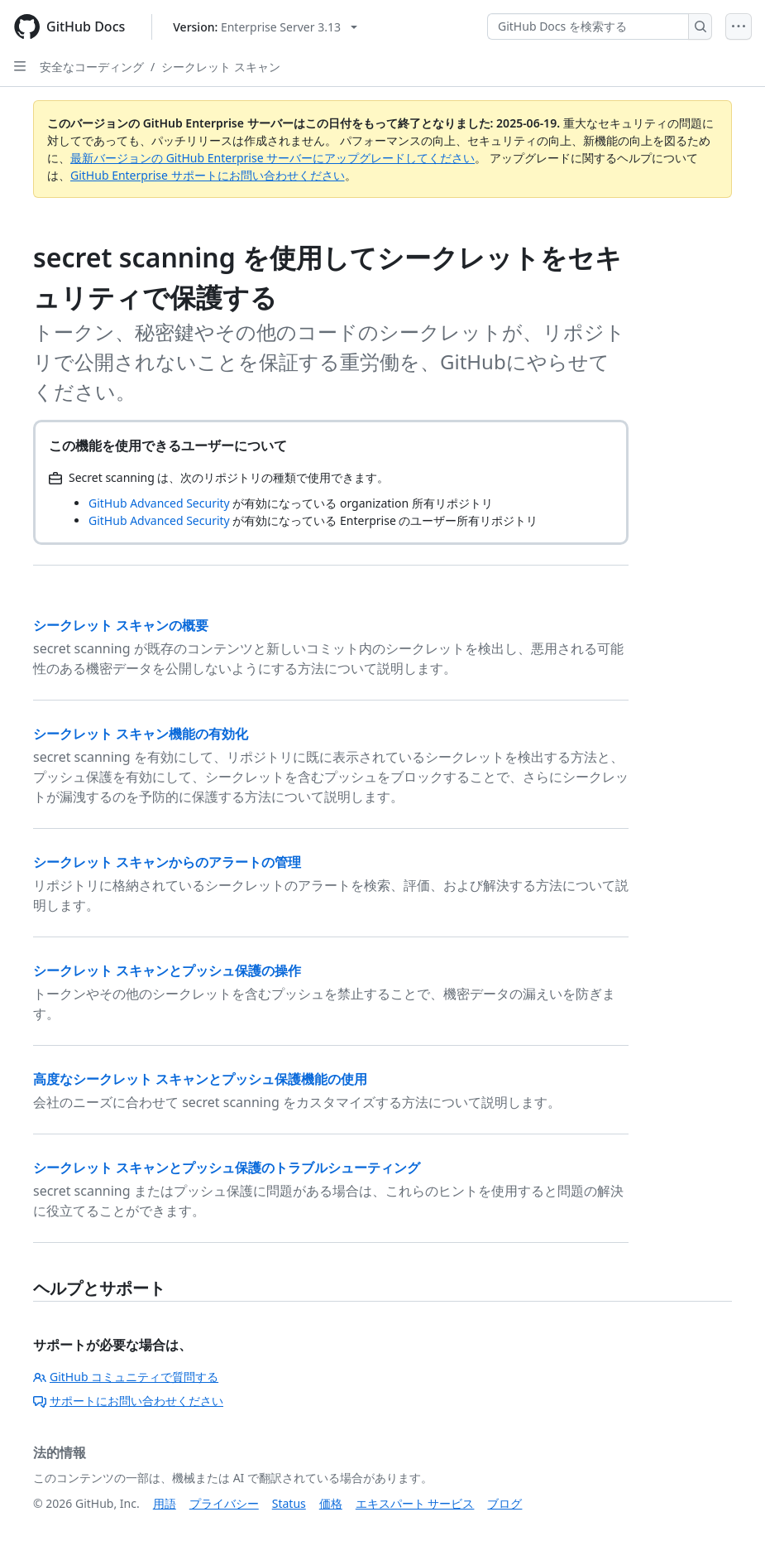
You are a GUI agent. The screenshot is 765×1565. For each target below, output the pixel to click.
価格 (330, 1503)
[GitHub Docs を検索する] (588, 26)
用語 (164, 1503)
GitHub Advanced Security (159, 503)
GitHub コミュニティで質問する (125, 1376)
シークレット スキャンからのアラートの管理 (167, 862)
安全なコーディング (92, 67)
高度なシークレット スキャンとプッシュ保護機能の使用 (200, 1079)
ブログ (504, 1503)
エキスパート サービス (415, 1503)
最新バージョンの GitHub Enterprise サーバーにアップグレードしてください (272, 158)
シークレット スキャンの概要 (120, 625)
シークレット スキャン (220, 67)
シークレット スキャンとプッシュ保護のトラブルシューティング (226, 1167)
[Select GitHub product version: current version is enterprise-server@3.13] (265, 27)
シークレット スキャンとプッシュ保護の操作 (167, 970)
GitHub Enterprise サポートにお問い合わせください (207, 175)
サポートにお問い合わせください (128, 1400)
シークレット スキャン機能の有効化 (140, 734)
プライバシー (224, 1503)
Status (289, 1503)
